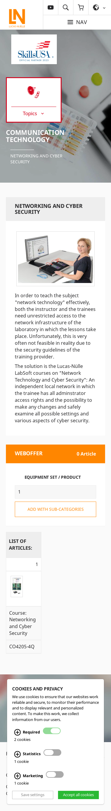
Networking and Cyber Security (36, 159)
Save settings (32, 794)
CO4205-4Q (22, 646)
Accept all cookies (78, 794)
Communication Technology (35, 136)
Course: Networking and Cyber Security (22, 623)
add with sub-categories (56, 509)
